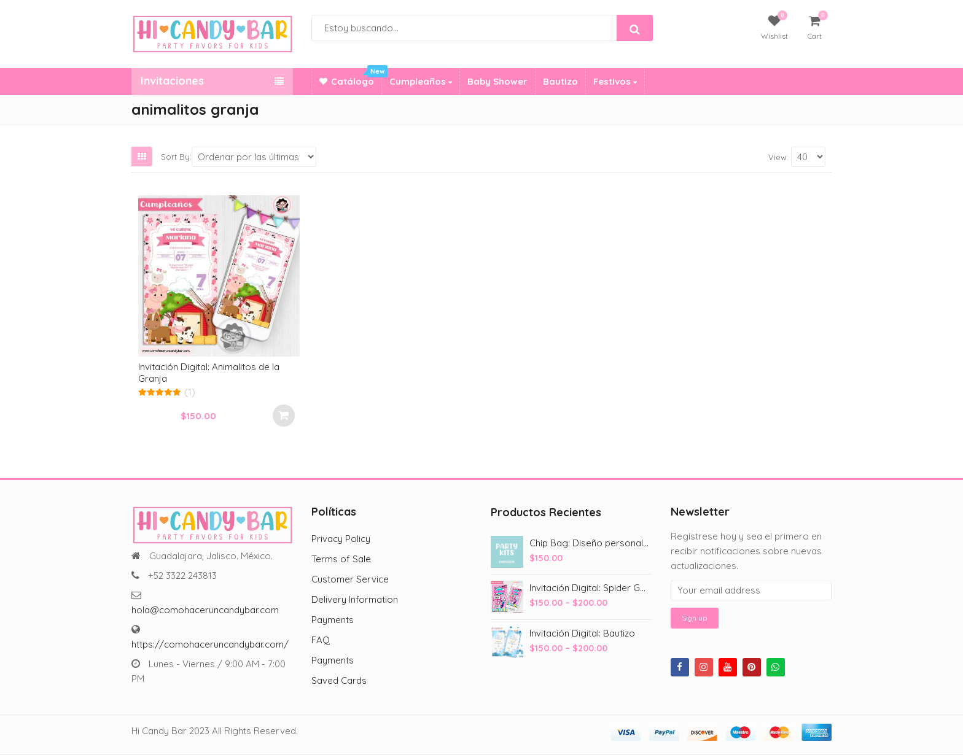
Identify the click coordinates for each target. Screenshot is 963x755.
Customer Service (350, 579)
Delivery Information (354, 599)
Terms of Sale (341, 559)
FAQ (320, 640)
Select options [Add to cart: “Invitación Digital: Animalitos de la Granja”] (284, 416)
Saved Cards (339, 680)
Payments (332, 619)
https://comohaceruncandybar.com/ (210, 644)
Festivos (615, 81)
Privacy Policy (340, 538)
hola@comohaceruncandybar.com (205, 610)
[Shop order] (254, 157)
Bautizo (560, 81)
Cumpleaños (420, 81)
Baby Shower (497, 81)
